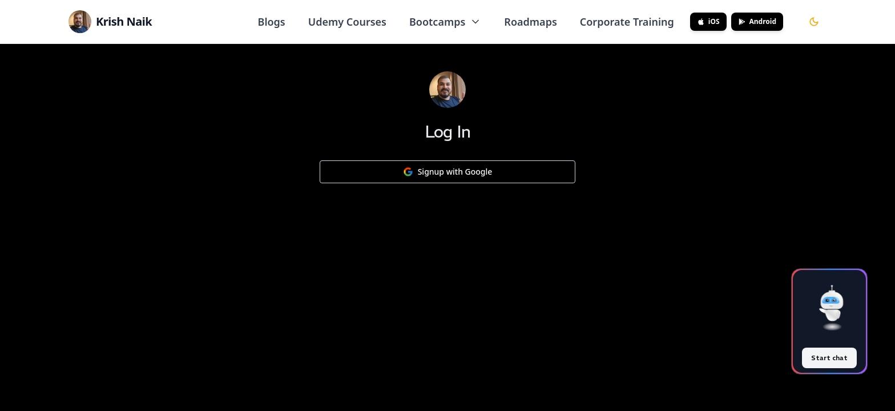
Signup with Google (448, 171)
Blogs (271, 22)
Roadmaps (530, 22)
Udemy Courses (347, 22)
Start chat (829, 357)
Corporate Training (627, 22)
